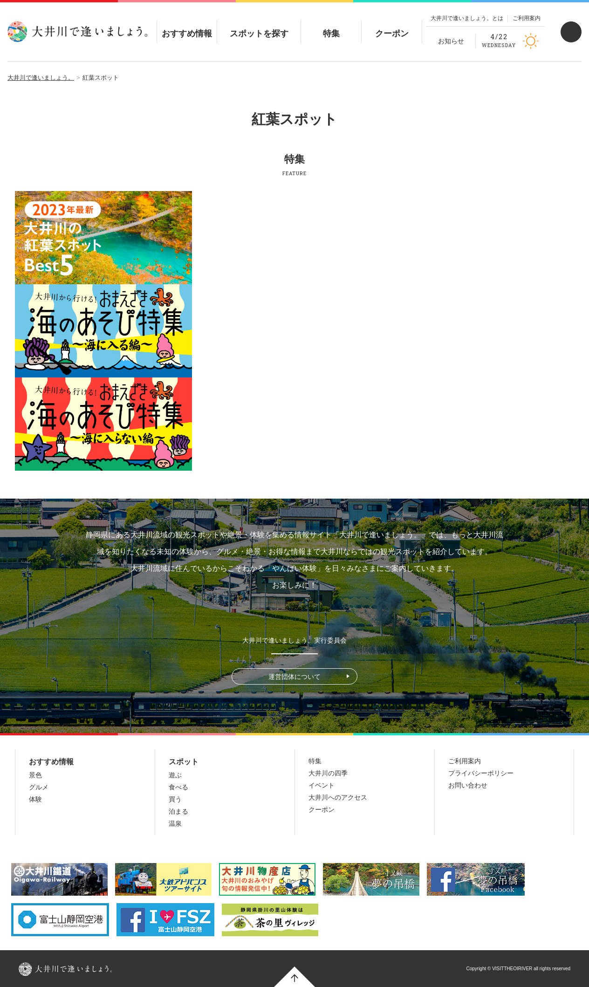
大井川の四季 (328, 773)
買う (175, 799)
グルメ (38, 787)
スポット (184, 762)
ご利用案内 (527, 18)
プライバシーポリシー (481, 773)
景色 (35, 775)
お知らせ (451, 41)
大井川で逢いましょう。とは (467, 18)
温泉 (175, 823)
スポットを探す (259, 25)
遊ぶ (175, 775)
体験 (35, 799)
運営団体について (294, 676)
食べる (178, 787)
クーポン (392, 25)
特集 (331, 25)
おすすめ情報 (187, 25)
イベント (321, 785)
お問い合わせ (467, 785)
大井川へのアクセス (337, 797)
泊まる (178, 811)
